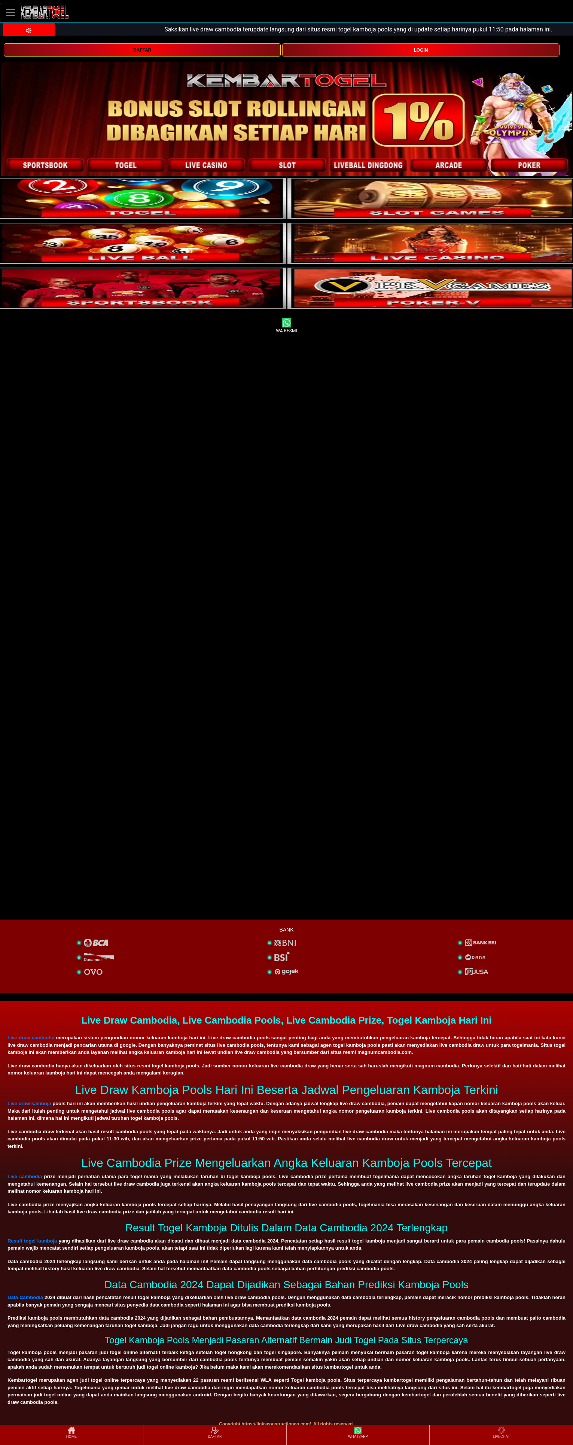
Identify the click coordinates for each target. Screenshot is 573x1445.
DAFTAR (142, 50)
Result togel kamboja (32, 1241)
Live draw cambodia (30, 1037)
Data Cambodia (25, 1297)
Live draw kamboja (29, 1103)
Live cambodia (24, 1176)
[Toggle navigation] (10, 12)
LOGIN (421, 50)
